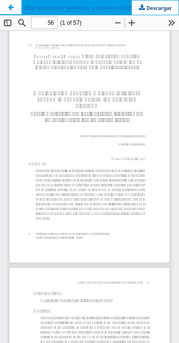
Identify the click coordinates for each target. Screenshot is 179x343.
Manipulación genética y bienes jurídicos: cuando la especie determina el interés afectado (101, 7)
